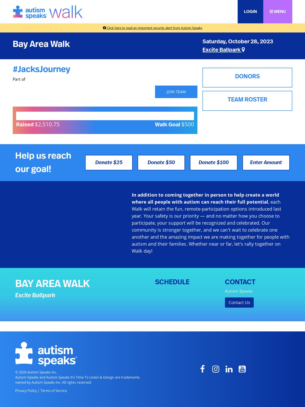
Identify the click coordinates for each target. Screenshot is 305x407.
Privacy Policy (26, 390)
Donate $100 (214, 162)
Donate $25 (108, 162)
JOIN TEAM (176, 91)
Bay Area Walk (41, 44)
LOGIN (250, 12)
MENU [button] (278, 11)
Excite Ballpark (223, 50)
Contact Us (239, 302)
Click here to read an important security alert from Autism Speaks (152, 28)
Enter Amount (266, 162)
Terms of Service (53, 390)
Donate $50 (161, 162)
